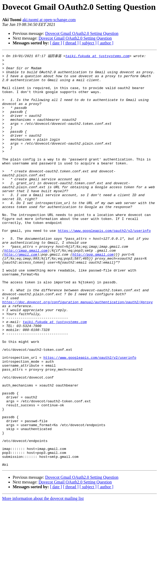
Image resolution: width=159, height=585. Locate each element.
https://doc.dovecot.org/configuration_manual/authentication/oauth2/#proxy (77, 351)
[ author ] (105, 43)
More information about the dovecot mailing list (43, 580)
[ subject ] (88, 43)
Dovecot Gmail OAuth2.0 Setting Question (82, 33)
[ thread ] (71, 43)
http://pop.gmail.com (92, 294)
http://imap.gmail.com (26, 289)
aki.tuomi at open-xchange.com (49, 19)
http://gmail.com (20, 294)
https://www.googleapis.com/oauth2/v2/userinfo (104, 265)
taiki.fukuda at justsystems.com (97, 56)
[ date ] (56, 43)
